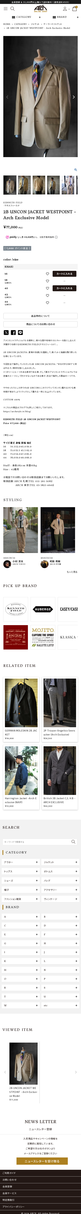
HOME (6, 24)
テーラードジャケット (53, 24)
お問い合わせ (9, 1179)
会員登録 (7, 1186)
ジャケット (35, 24)
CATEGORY (21, 17)
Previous (7, 97)
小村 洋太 (18, 561)
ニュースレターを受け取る (42, 1161)
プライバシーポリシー (13, 1206)
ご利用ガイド (9, 1173)
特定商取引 (8, 1200)
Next (73, 97)
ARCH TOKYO (19, 564)
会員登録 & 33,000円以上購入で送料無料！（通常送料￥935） (40, 2)
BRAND (59, 17)
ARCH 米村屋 (55, 564)
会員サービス (9, 1193)
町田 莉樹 (55, 561)
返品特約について (40, 316)
